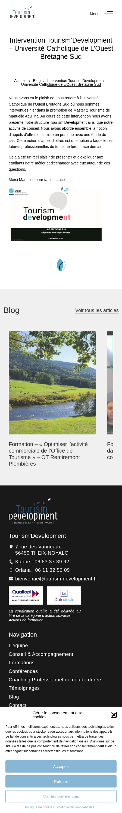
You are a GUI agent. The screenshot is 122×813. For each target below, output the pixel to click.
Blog (37, 80)
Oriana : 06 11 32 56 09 (42, 570)
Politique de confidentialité (75, 807)
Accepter (61, 766)
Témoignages (24, 688)
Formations (22, 662)
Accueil (20, 80)
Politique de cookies (39, 807)
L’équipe (18, 645)
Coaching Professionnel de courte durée (55, 679)
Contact (18, 705)
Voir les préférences (61, 796)
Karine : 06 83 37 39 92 (42, 561)
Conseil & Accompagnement (41, 654)
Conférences (23, 671)
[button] (114, 714)
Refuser (61, 781)
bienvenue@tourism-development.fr (56, 579)
